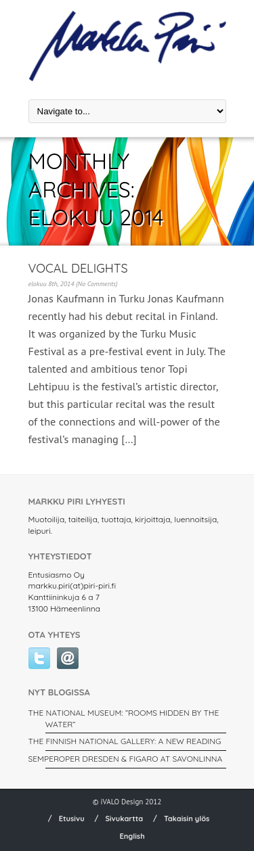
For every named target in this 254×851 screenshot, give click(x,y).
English (131, 836)
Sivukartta (124, 818)
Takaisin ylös (187, 818)
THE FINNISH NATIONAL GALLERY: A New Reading (124, 741)
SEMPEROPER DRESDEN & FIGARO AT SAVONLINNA (125, 759)
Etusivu (72, 818)
